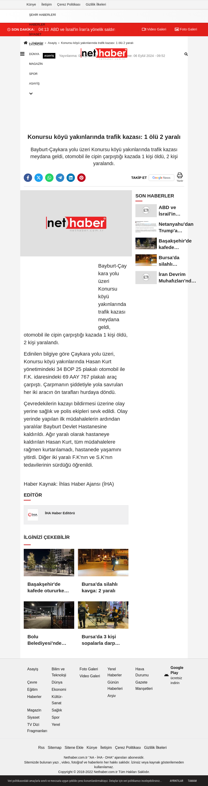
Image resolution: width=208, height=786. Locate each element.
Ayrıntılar (176, 781)
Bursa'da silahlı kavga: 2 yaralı (99, 587)
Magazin (36, 64)
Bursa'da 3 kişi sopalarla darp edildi (99, 640)
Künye (31, 4)
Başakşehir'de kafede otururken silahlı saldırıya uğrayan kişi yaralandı (47, 587)
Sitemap (54, 748)
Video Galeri (90, 676)
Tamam (192, 781)
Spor (33, 73)
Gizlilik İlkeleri (96, 4)
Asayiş (34, 83)
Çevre (32, 682)
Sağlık (57, 710)
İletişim (46, 4)
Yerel (56, 725)
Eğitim (32, 689)
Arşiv (111, 696)
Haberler (37, 24)
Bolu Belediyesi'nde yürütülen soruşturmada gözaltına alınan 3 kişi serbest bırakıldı (47, 640)
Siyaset (35, 34)
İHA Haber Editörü (60, 513)
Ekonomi (36, 44)
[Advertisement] (59, 291)
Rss (41, 748)
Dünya (34, 54)
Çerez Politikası (69, 4)
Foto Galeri (89, 669)
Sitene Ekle (74, 748)
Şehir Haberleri (42, 14)
